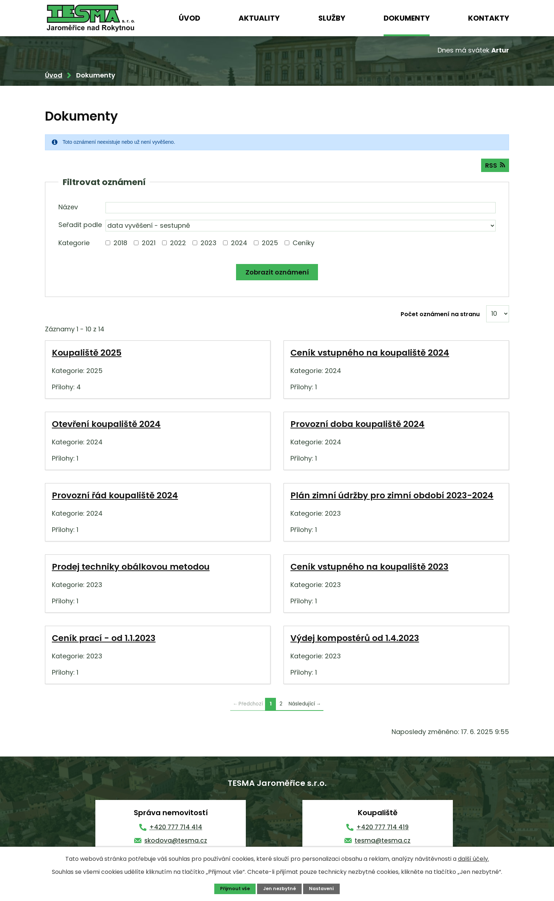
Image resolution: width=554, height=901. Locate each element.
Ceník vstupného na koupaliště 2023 (369, 567)
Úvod (189, 18)
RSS (495, 166)
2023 (208, 243)
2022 (178, 243)
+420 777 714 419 (382, 828)
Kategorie (74, 243)
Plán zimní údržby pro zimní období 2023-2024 (391, 496)
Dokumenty (407, 18)
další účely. (473, 858)
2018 (120, 243)
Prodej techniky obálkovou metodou (131, 567)
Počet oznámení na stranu (440, 315)
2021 (149, 243)
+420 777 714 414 (175, 828)
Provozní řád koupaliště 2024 (115, 496)
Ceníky (303, 243)
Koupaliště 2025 (86, 353)
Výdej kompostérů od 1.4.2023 (354, 639)
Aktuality (259, 18)
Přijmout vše (234, 888)
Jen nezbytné (279, 888)
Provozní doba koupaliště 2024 (357, 425)
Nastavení (322, 888)
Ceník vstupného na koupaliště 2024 (369, 353)
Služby (331, 18)
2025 (270, 243)
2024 (239, 243)
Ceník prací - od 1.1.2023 (104, 639)
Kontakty (488, 18)
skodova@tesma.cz (175, 841)
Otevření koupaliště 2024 (106, 425)
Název (68, 207)
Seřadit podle (80, 225)
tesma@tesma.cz (382, 841)
